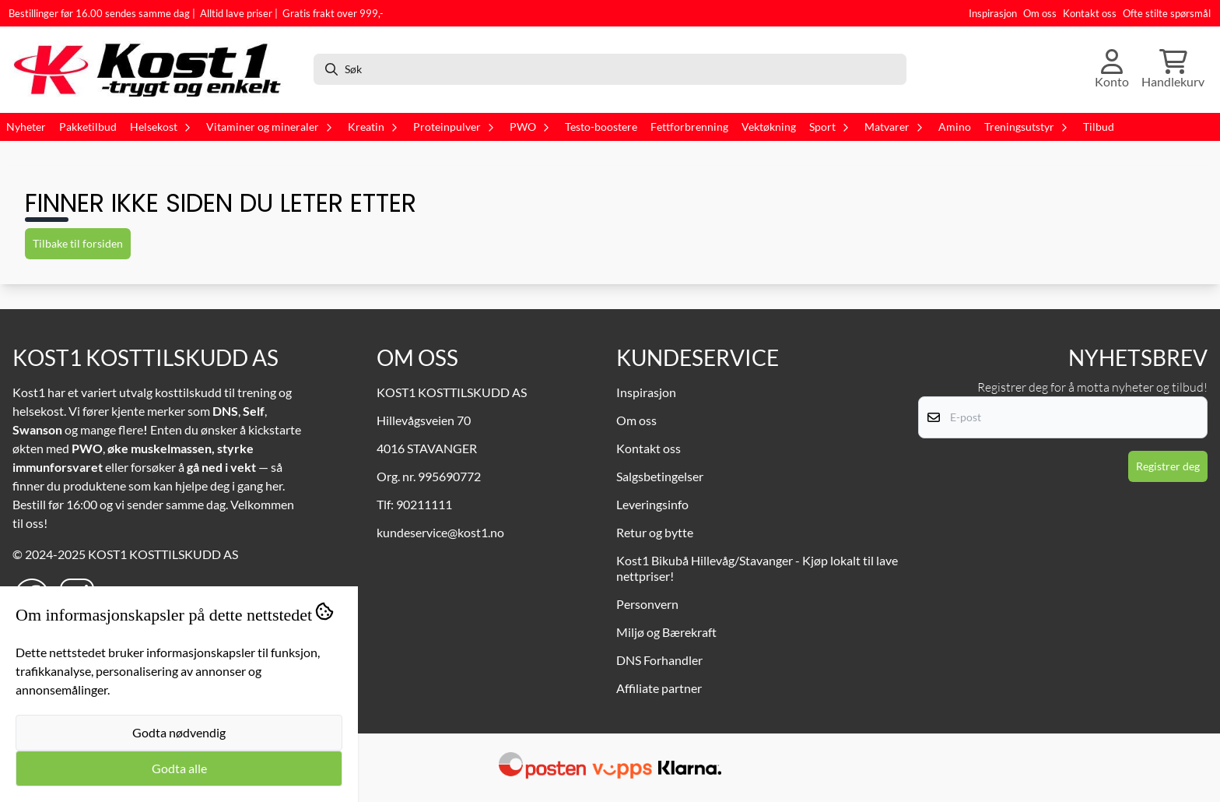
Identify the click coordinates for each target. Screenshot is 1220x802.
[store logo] (154, 69)
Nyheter (26, 127)
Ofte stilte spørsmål (1167, 13)
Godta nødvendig (179, 732)
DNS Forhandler (659, 660)
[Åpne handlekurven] (1173, 69)
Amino (954, 127)
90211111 (424, 504)
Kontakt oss (1090, 13)
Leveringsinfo (652, 504)
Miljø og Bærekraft (666, 631)
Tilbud (1098, 127)
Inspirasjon (993, 13)
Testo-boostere (601, 127)
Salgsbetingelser (659, 476)
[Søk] (610, 69)
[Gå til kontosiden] (1112, 69)
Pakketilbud (88, 127)
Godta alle (179, 768)
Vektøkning (768, 127)
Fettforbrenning (689, 127)
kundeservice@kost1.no (440, 532)
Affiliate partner (659, 688)
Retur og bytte (654, 532)
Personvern (647, 603)
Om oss (1040, 13)
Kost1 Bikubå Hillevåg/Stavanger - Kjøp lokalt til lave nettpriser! (757, 568)
